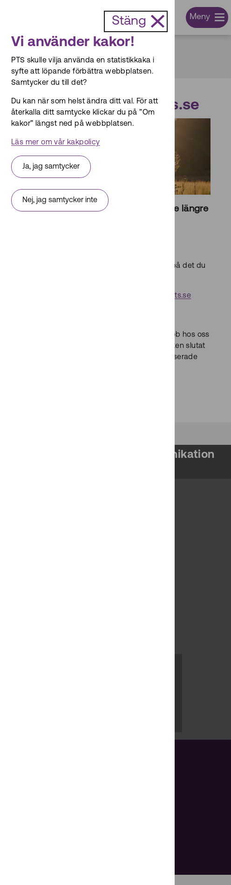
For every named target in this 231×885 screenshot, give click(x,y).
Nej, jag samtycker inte (59, 200)
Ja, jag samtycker (51, 166)
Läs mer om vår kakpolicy (55, 142)
